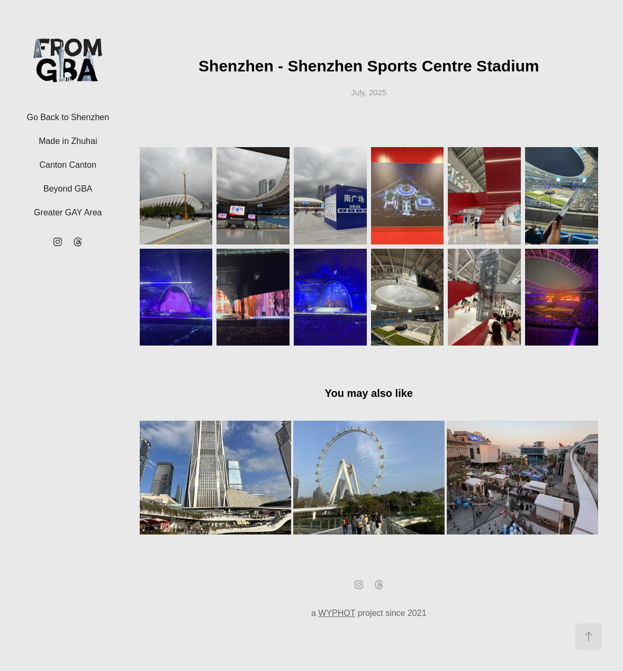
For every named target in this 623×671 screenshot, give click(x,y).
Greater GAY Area (68, 212)
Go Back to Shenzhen (67, 117)
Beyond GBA (68, 188)
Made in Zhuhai (68, 141)
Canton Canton (67, 164)
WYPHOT (336, 613)
